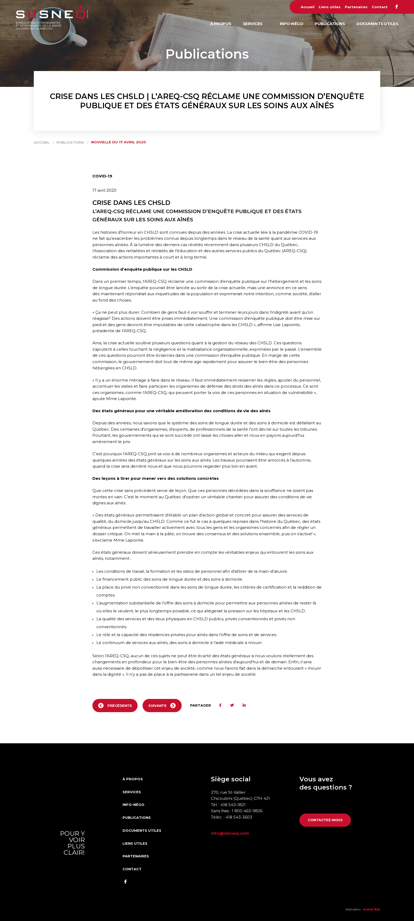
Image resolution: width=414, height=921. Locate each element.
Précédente (119, 705)
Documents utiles (377, 23)
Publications (330, 23)
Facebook (396, 7)
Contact (380, 7)
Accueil (307, 7)
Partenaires (356, 7)
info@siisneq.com (230, 833)
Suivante (157, 705)
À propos (220, 23)
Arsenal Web (371, 909)
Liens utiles (330, 7)
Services (252, 23)
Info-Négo (291, 23)
